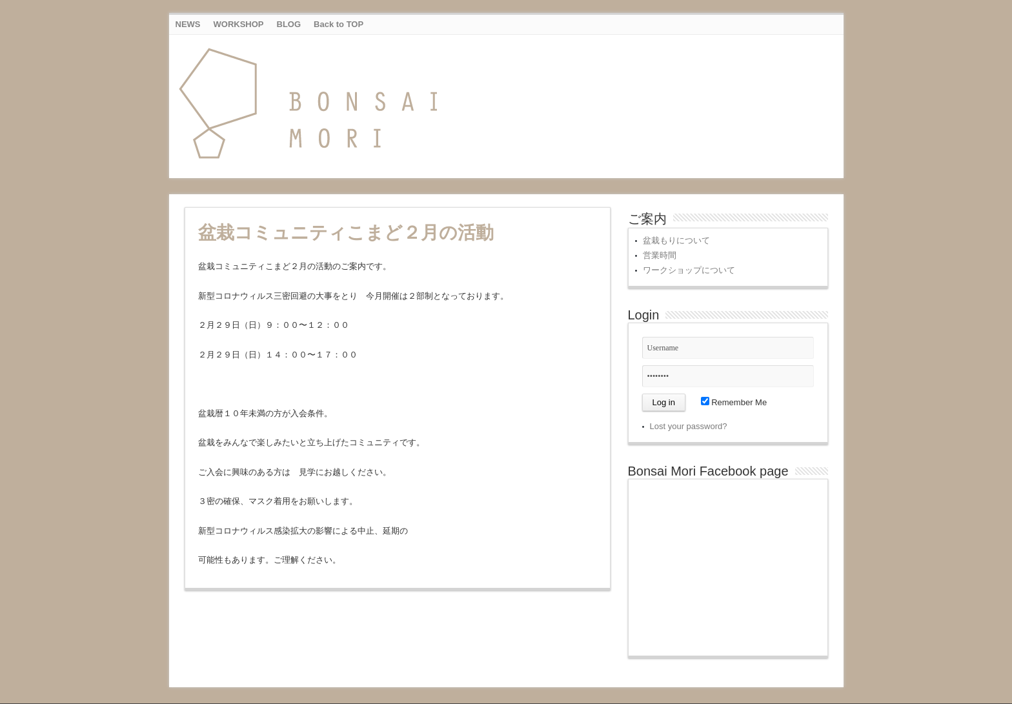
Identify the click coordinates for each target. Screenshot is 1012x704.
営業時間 (659, 255)
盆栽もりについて (676, 240)
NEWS (188, 24)
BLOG (289, 24)
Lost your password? (688, 426)
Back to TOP (338, 24)
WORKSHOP (239, 24)
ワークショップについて (689, 270)
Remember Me (734, 402)
